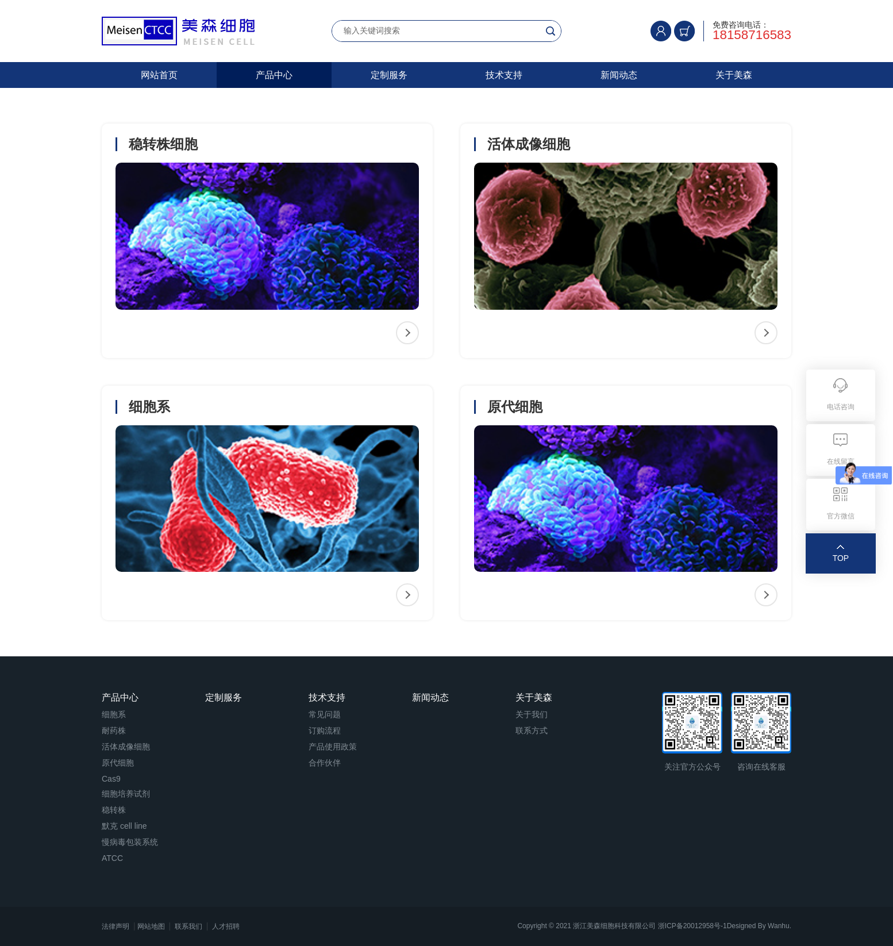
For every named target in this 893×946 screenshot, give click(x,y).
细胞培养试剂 (126, 793)
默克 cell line (124, 825)
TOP (841, 558)
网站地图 (151, 926)
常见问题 (325, 714)
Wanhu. (779, 926)
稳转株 (114, 809)
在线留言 (840, 461)
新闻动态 (619, 75)
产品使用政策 (333, 746)
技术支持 (504, 75)
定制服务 (389, 75)
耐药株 (114, 730)
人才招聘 (226, 926)
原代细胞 (118, 762)
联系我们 (188, 926)
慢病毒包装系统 (130, 842)
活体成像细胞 (126, 746)
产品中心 (274, 75)
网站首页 (159, 75)
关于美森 (733, 75)
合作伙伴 (325, 762)
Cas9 (111, 778)
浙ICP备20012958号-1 (692, 926)
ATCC (112, 858)
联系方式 (531, 730)
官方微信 (840, 516)
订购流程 (325, 730)
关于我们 (531, 714)
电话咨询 (840, 407)
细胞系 (114, 714)
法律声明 (115, 926)
